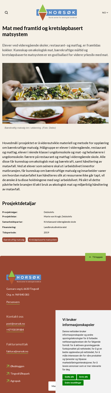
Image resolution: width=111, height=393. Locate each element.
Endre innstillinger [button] (73, 383)
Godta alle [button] (69, 377)
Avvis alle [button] (83, 377)
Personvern (13, 301)
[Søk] (6, 12)
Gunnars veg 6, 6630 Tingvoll (22, 288)
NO (105, 12)
